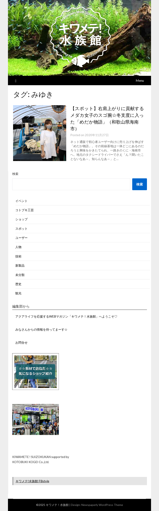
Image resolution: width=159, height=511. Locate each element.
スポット (21, 228)
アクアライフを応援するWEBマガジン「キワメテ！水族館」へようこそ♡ (66, 316)
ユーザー (21, 237)
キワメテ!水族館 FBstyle (32, 481)
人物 (18, 247)
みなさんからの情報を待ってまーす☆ (41, 329)
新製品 (20, 265)
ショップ (21, 219)
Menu (140, 80)
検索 (15, 173)
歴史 (18, 284)
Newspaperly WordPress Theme (102, 505)
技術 (18, 256)
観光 (18, 293)
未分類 (20, 275)
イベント (21, 201)
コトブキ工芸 (24, 210)
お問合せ (21, 342)
